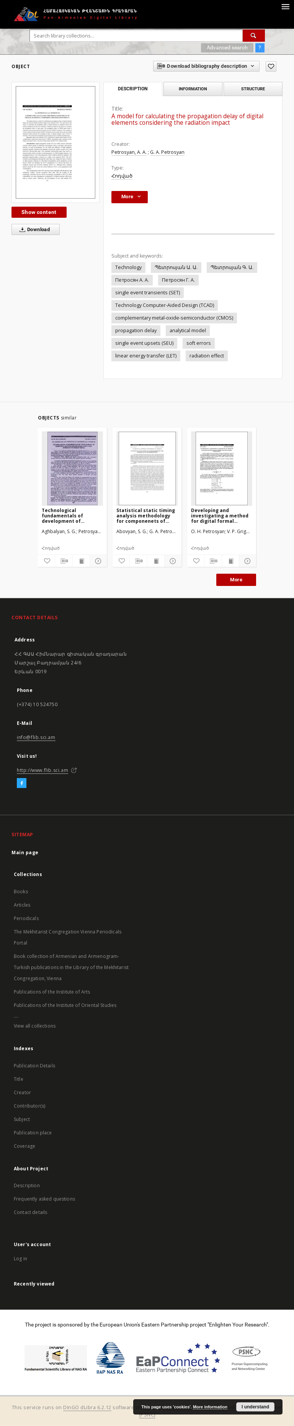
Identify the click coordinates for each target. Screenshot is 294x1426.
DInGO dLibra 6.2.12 (87, 1407)
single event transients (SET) (147, 292)
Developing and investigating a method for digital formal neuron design (219, 515)
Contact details (30, 1212)
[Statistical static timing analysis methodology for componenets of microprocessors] (147, 468)
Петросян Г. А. (178, 280)
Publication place (33, 1132)
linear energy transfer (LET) (145, 355)
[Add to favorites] (271, 66)
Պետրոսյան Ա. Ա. (176, 267)
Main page (25, 852)
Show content (39, 212)
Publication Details (34, 1065)
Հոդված (121, 176)
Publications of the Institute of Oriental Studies (65, 1005)
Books (21, 891)
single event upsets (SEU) (144, 343)
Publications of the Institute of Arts (52, 992)
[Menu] (285, 6)
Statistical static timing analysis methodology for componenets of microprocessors (145, 515)
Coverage (24, 1146)
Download (33, 229)
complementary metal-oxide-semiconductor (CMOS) (174, 318)
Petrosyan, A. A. (129, 152)
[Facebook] (21, 783)
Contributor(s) (29, 1106)
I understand (255, 1407)
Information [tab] (193, 88)
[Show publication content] (81, 561)
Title (18, 1079)
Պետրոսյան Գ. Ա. (232, 267)
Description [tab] (132, 88)
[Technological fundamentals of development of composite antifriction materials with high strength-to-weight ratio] (72, 468)
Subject (22, 1119)
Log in (20, 1258)
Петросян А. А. (132, 280)
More (236, 579)
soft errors (198, 343)
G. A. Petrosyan (167, 152)
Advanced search (227, 47)
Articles (22, 905)
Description (27, 1185)
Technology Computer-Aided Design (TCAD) (164, 305)
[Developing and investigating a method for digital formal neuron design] (221, 468)
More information (210, 1407)
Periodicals (26, 918)
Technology (128, 267)
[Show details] (97, 561)
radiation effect (206, 355)
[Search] (254, 35)
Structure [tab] (253, 88)
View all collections (35, 1026)
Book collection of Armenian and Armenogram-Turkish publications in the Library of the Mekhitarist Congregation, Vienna (71, 967)
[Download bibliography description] (63, 561)
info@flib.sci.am (36, 737)
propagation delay (136, 330)
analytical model (188, 330)
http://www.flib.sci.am (42, 770)
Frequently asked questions (44, 1199)
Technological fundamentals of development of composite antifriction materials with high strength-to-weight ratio (72, 515)
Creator (22, 1092)
